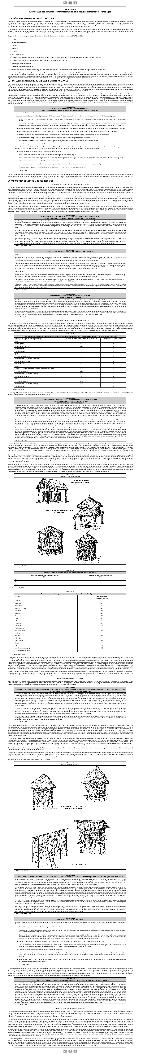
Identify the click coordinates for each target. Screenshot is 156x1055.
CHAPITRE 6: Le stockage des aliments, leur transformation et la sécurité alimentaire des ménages (70, 10)
